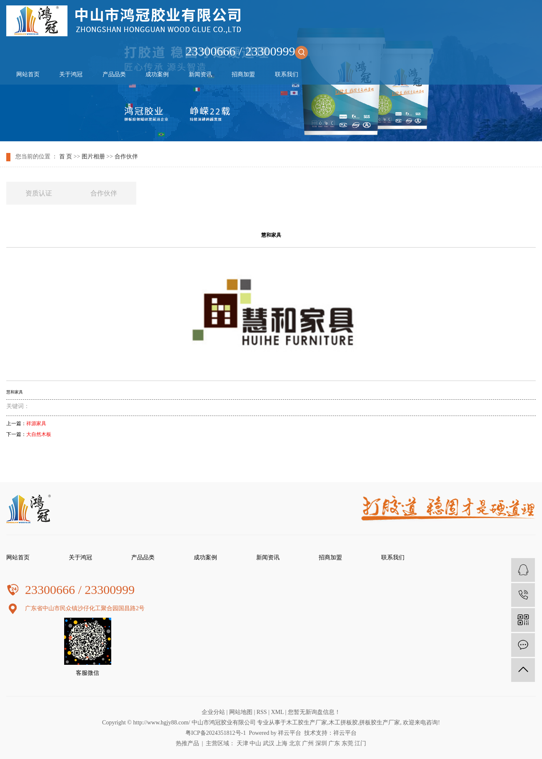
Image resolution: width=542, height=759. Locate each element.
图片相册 (93, 156)
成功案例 (157, 74)
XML (277, 712)
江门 (360, 743)
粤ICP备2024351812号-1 (215, 733)
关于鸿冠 (70, 74)
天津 (242, 743)
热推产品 (187, 743)
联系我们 (286, 74)
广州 (308, 743)
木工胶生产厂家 (306, 722)
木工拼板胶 (343, 722)
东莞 (347, 743)
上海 (281, 743)
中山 (255, 743)
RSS (262, 712)
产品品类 (114, 74)
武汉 (269, 743)
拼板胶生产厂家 (379, 722)
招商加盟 (243, 74)
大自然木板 (38, 434)
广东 (334, 743)
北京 (295, 743)
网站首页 (28, 74)
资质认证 (38, 193)
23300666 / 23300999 (246, 51)
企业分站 (213, 712)
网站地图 (240, 712)
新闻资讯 (200, 74)
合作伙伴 (126, 156)
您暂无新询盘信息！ (314, 712)
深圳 (321, 743)
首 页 (65, 156)
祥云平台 (289, 733)
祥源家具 (36, 423)
